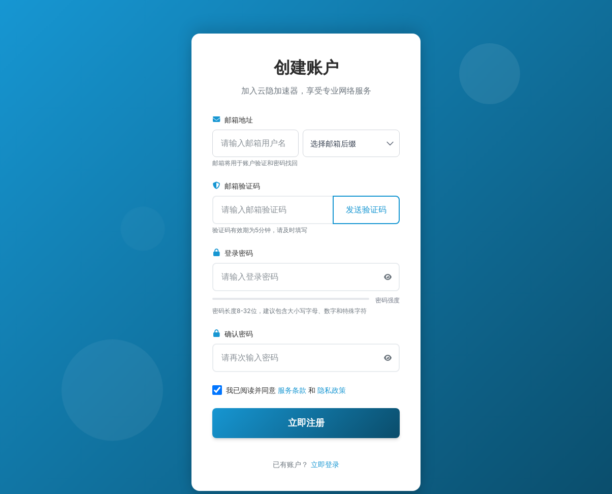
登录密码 (232, 253)
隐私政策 (331, 390)
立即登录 (325, 464)
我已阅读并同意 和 (286, 390)
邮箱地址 (232, 119)
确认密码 (232, 333)
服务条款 (292, 390)
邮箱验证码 (236, 185)
